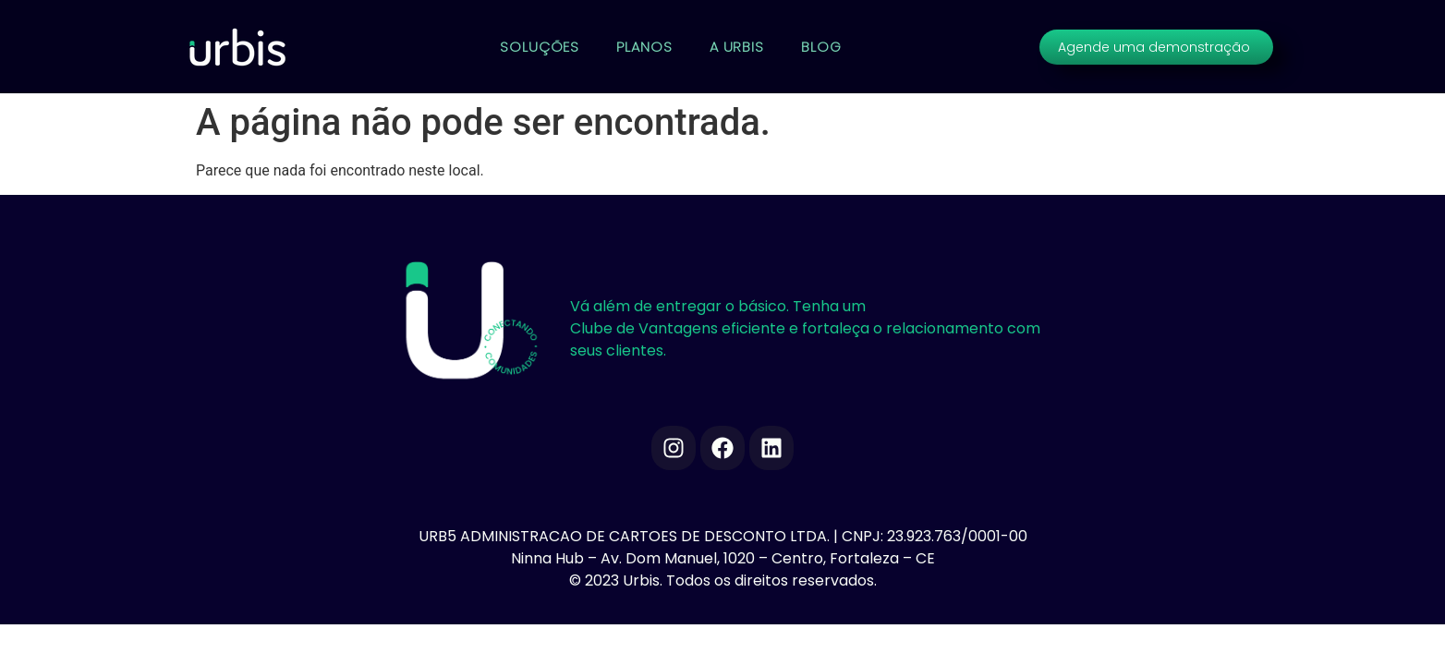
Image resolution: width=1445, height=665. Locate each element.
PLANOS (644, 46)
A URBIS (737, 46)
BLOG (821, 46)
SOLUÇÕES (539, 46)
